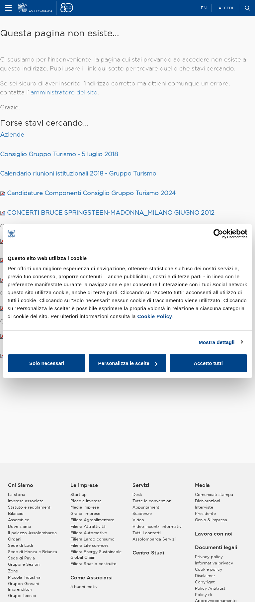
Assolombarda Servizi (154, 539)
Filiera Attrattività (88, 526)
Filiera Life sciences (89, 545)
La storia (16, 494)
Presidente (205, 513)
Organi (14, 539)
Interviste (204, 507)
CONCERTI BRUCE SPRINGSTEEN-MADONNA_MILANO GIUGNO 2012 (110, 212)
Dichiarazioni (207, 501)
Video (138, 520)
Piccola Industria (24, 577)
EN (204, 8)
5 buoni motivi (84, 586)
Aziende (12, 134)
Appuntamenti (146, 507)
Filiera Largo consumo (92, 539)
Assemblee (18, 520)
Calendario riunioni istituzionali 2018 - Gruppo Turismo (78, 173)
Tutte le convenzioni (152, 501)
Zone (13, 571)
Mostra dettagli (216, 342)
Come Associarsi (91, 577)
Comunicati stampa (214, 494)
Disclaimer (205, 575)
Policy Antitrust (210, 588)
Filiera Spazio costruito (93, 563)
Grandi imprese (85, 513)
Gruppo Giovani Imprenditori (23, 586)
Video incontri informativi (157, 526)
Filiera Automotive (88, 533)
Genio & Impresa (211, 520)
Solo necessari (46, 363)
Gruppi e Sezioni (24, 564)
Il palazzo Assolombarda (32, 533)
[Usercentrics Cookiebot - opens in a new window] (218, 234)
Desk (137, 494)
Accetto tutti (208, 363)
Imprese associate (25, 501)
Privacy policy (209, 556)
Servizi (140, 485)
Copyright (205, 582)
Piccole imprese (86, 501)
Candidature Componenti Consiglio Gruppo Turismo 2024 (91, 193)
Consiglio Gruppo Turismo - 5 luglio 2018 (59, 154)
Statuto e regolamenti (29, 507)
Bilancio (16, 513)
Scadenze (142, 513)
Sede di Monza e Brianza (32, 551)
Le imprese (84, 485)
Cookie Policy (154, 316)
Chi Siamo (20, 485)
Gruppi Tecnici (22, 595)
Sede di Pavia (21, 558)
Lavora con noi (213, 534)
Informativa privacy (214, 563)
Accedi (225, 8)
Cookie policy (208, 569)
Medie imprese (84, 507)
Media (202, 485)
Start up (78, 494)
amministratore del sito (64, 92)
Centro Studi (148, 552)
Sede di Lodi (20, 545)
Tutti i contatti (146, 533)
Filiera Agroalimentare (92, 520)
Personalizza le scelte (127, 363)
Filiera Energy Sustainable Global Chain (96, 554)
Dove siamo (19, 526)
